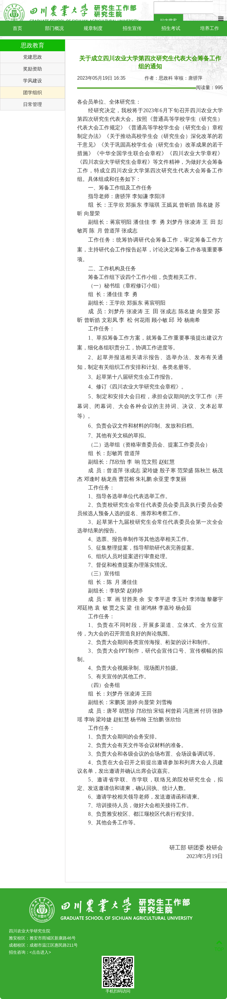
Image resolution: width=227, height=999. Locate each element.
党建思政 (32, 57)
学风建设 (32, 80)
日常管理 (32, 104)
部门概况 (54, 28)
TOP (219, 946)
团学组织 (32, 92)
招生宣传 (132, 28)
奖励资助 (32, 68)
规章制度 (93, 28)
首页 (17, 28)
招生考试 (170, 28)
